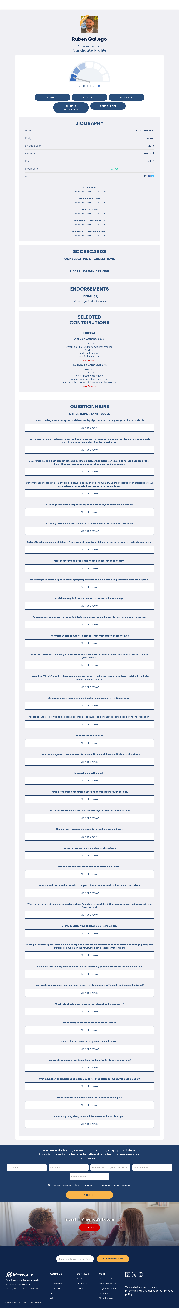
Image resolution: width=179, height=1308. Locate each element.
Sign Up (80, 1279)
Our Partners (55, 1288)
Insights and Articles (108, 1288)
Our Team (54, 1279)
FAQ (51, 1293)
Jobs (52, 1298)
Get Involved (104, 1293)
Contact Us (82, 1284)
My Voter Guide (106, 1279)
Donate (80, 1288)
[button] (110, 1283)
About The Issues (106, 1298)
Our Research (56, 1284)
